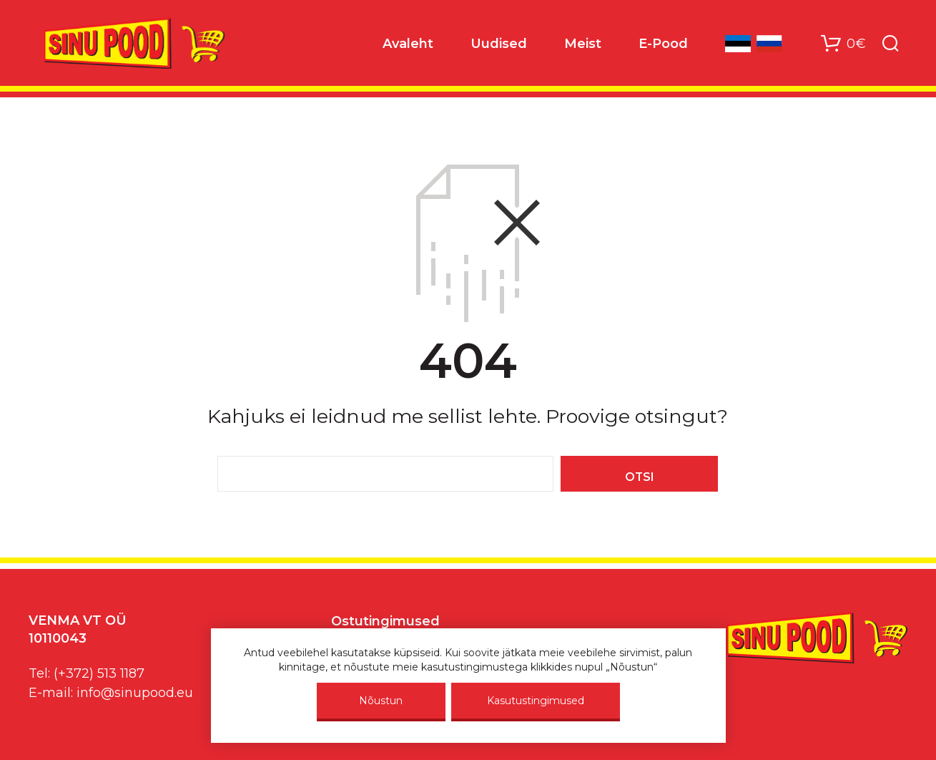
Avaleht (408, 44)
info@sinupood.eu (135, 693)
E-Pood (663, 44)
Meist (582, 44)
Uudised (499, 44)
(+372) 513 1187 (99, 673)
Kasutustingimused (535, 700)
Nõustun (381, 700)
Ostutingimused (385, 621)
